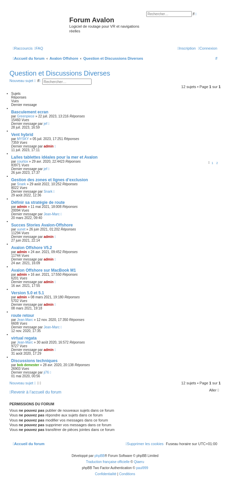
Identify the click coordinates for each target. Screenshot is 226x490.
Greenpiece (25, 116)
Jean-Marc (51, 214)
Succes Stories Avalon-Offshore (42, 225)
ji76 (46, 372)
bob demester (28, 365)
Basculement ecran (29, 112)
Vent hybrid (22, 134)
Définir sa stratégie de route (38, 202)
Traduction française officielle (108, 462)
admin (48, 146)
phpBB (100, 456)
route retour (22, 315)
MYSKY (23, 139)
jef (45, 124)
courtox (22, 161)
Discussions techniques (34, 360)
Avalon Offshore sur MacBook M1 (43, 270)
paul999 (142, 468)
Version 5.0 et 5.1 (27, 293)
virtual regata (23, 338)
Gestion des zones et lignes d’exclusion (49, 180)
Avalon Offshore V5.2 (31, 247)
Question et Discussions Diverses (59, 73)
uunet (21, 229)
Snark (21, 184)
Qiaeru (139, 462)
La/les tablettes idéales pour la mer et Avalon (54, 157)
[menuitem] (38, 48)
